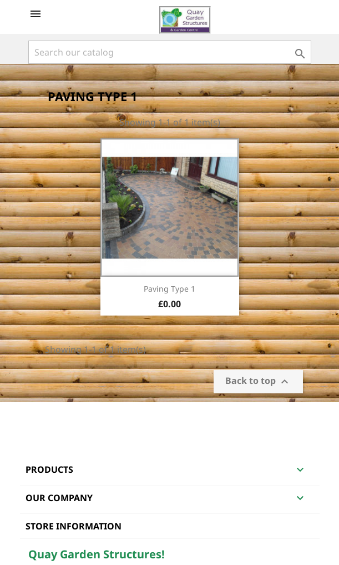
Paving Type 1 (169, 288)
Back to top (258, 382)
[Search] (169, 52)
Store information (74, 526)
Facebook (38, 417)
